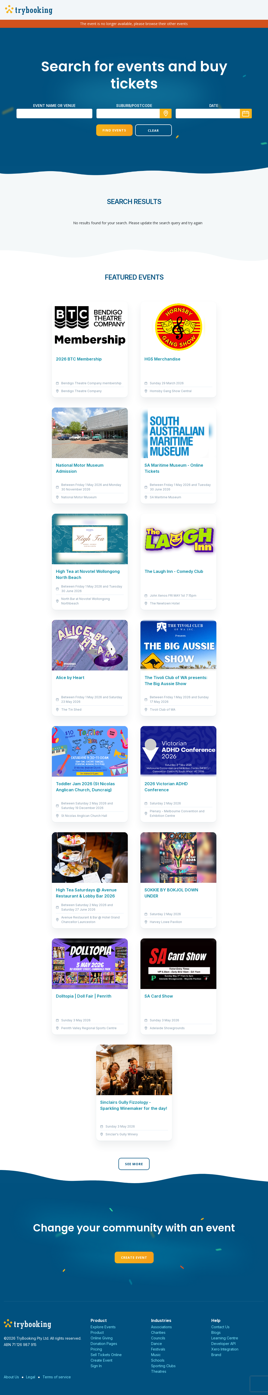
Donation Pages (104, 1343)
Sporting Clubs (163, 1366)
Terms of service (57, 1377)
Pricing (96, 1349)
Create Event (134, 1257)
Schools (157, 1360)
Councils (158, 1338)
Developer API (223, 1343)
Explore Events (103, 1327)
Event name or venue (54, 105)
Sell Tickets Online (106, 1355)
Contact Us (220, 1327)
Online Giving (102, 1338)
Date (213, 105)
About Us (11, 1377)
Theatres (158, 1371)
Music (156, 1355)
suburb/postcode (134, 105)
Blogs (216, 1332)
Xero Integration (224, 1349)
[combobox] (134, 113)
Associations (161, 1327)
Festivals (158, 1349)
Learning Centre (224, 1338)
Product (97, 1332)
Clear (153, 130)
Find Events (114, 130)
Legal (30, 1377)
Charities (158, 1332)
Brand (216, 1355)
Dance (156, 1343)
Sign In (96, 1366)
